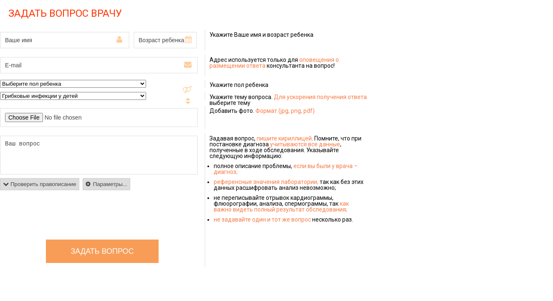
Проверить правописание (43, 184)
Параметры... (110, 184)
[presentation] (63, 215)
